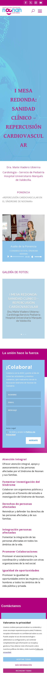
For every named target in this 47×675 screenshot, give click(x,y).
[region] (23, 647)
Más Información (23, 665)
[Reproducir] (8, 256)
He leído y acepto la (20, 433)
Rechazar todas (23, 670)
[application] (23, 256)
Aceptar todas (23, 659)
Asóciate (33, 440)
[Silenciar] (32, 257)
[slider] (17, 256)
